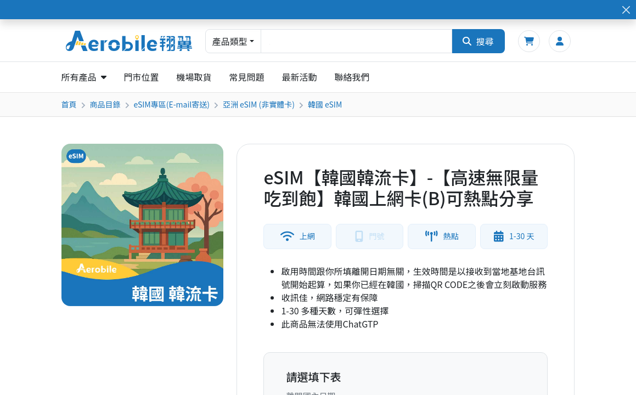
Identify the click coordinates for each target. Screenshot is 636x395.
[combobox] (356, 41)
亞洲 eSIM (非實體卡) (259, 104)
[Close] (626, 9)
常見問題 (246, 76)
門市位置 (141, 76)
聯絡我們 (352, 76)
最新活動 (299, 76)
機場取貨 (194, 76)
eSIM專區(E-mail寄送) (172, 104)
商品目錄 (105, 104)
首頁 (69, 104)
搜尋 (478, 41)
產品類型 (229, 41)
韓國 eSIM (325, 104)
